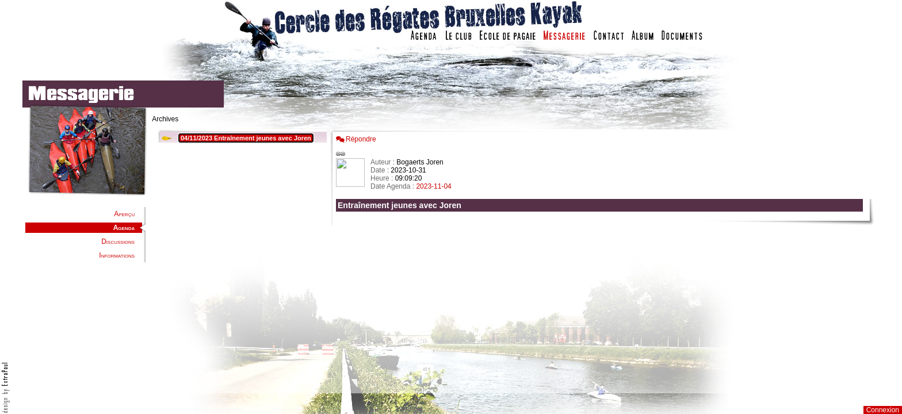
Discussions (118, 241)
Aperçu (124, 214)
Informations (117, 255)
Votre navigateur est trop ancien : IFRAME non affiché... (240, 258)
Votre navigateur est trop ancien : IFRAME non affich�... (602, 258)
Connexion (882, 410)
